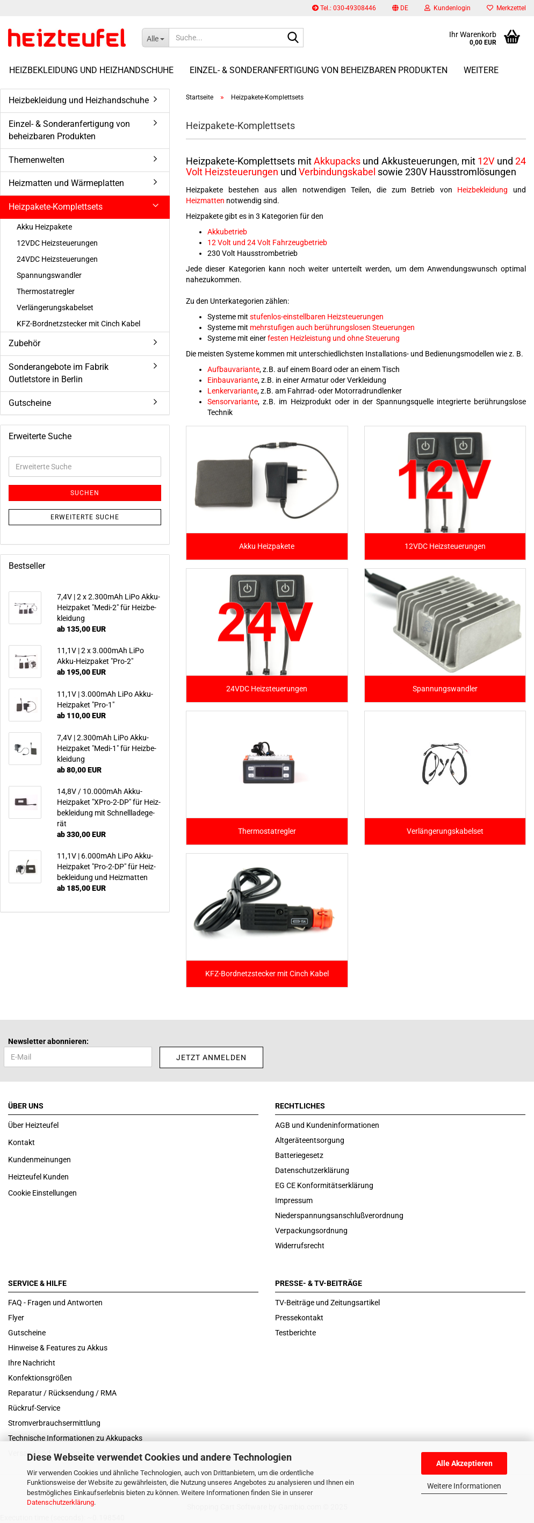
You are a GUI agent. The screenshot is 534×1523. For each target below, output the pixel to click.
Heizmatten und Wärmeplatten (66, 183)
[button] (400, 8)
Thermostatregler (46, 291)
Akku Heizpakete (44, 227)
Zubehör (24, 343)
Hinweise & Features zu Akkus (57, 1347)
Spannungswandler (49, 275)
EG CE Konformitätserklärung (324, 1185)
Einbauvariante (232, 380)
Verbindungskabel (337, 171)
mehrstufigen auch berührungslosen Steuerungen (332, 327)
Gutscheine (30, 403)
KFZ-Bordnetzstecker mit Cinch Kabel (78, 323)
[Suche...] (155, 37)
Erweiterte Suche (84, 517)
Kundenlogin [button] (447, 8)
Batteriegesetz (299, 1155)
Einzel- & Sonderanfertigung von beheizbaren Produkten (319, 70)
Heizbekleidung (482, 189)
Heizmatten (205, 200)
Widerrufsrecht (299, 1245)
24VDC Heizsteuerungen (57, 259)
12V (486, 161)
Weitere (481, 70)
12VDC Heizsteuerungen (57, 243)
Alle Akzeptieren (464, 1463)
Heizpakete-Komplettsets (56, 207)
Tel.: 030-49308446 (344, 8)
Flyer (16, 1317)
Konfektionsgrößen (40, 1378)
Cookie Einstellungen (42, 1193)
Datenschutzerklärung (60, 1502)
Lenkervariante (232, 391)
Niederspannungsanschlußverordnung (339, 1215)
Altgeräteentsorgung (309, 1140)
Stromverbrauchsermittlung (54, 1423)
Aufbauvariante (233, 369)
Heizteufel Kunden (38, 1176)
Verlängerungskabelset (55, 307)
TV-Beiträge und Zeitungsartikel (327, 1302)
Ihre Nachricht (31, 1362)
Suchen (84, 493)
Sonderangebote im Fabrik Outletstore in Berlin (59, 373)
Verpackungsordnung (311, 1230)
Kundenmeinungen (39, 1159)
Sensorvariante (232, 401)
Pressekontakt (299, 1317)
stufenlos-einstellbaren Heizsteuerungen (317, 316)
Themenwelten (36, 160)
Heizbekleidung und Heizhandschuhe (91, 70)
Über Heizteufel (33, 1125)
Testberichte (295, 1332)
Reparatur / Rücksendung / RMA (62, 1393)
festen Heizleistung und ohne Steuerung (334, 338)
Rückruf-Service (34, 1408)
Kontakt (21, 1142)
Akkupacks (337, 161)
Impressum (294, 1200)
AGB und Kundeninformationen (327, 1125)
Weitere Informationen (464, 1486)
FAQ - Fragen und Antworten (55, 1302)
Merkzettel (506, 8)
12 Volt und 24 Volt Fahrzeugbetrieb (267, 242)
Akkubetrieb (227, 231)
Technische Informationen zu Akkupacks (75, 1438)
